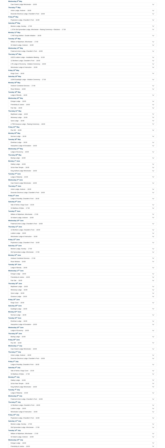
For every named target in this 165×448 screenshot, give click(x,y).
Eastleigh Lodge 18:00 (19, 309)
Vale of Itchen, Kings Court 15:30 (22, 205)
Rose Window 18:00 (18, 89)
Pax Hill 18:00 (16, 130)
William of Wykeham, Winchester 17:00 (24, 42)
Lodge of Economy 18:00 (20, 152)
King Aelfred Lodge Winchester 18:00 (24, 171)
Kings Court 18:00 (17, 73)
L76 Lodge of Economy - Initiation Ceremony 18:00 (28, 64)
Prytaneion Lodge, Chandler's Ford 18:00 (25, 20)
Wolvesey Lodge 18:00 (19, 117)
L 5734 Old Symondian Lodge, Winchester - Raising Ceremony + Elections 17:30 (38, 29)
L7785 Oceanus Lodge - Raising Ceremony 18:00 (28, 124)
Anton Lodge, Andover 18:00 (21, 10)
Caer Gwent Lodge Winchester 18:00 (24, 4)
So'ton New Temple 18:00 (20, 167)
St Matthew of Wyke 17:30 (20, 208)
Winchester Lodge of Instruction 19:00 (24, 67)
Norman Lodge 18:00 (18, 136)
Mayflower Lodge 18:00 (19, 114)
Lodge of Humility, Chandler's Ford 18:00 (25, 199)
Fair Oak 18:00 (16, 108)
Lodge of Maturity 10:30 (19, 177)
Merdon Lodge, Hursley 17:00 (21, 26)
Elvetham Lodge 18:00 (19, 142)
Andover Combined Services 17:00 (23, 86)
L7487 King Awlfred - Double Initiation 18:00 (26, 36)
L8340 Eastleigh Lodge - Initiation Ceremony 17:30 (28, 79)
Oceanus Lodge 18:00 (19, 296)
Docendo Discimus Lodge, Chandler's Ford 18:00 (28, 14)
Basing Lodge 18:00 (18, 158)
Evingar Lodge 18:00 (18, 101)
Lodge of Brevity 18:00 (19, 95)
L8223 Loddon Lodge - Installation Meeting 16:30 (28, 57)
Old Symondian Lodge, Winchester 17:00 (25, 252)
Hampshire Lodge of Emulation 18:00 (24, 146)
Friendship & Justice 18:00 (20, 105)
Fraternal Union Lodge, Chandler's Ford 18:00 (27, 51)
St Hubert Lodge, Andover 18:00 (22, 45)
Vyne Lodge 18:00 (17, 121)
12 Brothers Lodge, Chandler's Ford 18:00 (25, 61)
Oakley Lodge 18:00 (18, 164)
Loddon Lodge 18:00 (18, 233)
